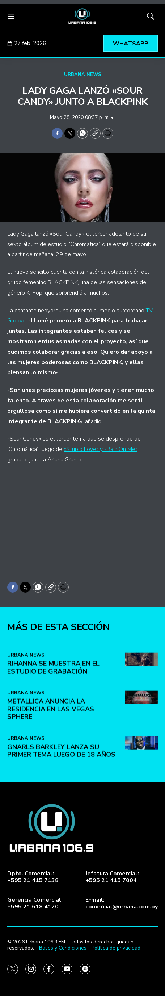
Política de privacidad (116, 947)
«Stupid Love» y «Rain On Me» (101, 449)
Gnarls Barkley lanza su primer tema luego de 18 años (61, 840)
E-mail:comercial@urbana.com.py (121, 903)
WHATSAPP (130, 44)
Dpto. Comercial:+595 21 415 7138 (33, 877)
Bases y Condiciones (62, 947)
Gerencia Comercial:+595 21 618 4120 (35, 903)
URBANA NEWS (82, 74)
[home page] (82, 16)
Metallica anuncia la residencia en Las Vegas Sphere (50, 798)
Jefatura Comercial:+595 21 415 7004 (112, 877)
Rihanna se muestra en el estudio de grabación (53, 757)
